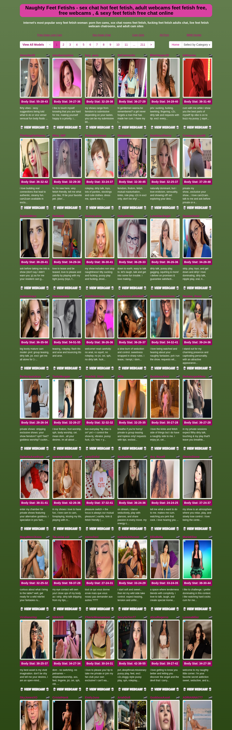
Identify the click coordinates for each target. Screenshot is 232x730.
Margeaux (124, 118)
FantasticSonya (95, 118)
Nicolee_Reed (192, 244)
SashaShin (124, 370)
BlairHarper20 (159, 55)
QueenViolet (191, 181)
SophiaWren (28, 181)
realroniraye (28, 244)
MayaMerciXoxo (31, 433)
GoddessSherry (160, 118)
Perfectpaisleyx (30, 307)
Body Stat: (34, 84)
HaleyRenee (125, 181)
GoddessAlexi (159, 307)
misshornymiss (62, 55)
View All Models (33, 44)
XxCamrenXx (126, 55)
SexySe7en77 (126, 496)
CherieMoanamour (97, 496)
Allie (120, 307)
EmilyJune (92, 559)
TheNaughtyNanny (32, 118)
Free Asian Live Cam (49, 34)
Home (175, 44)
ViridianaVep (28, 496)
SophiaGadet (28, 622)
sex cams (185, 706)
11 (126, 44)
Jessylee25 (27, 55)
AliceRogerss (159, 496)
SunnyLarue (93, 181)
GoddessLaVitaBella (131, 244)
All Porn (164, 34)
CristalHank (60, 559)
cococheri (91, 433)
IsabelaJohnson (128, 433)
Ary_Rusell (157, 370)
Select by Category (197, 44)
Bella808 (58, 181)
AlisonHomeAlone (162, 244)
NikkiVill (57, 496)
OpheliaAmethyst (31, 370)
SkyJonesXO (28, 559)
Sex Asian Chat (101, 34)
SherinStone (191, 370)
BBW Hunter (194, 34)
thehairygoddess (194, 307)
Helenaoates (60, 244)
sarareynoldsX (62, 370)
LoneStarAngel (160, 181)
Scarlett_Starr (94, 307)
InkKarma (189, 55)
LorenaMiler (191, 496)
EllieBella (156, 433)
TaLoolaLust (60, 433)
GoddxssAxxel (160, 559)
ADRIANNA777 (193, 559)
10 (117, 44)
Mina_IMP (59, 118)
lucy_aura (91, 55)
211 (142, 44)
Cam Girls (138, 34)
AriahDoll (123, 559)
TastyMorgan (61, 307)
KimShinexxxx (95, 244)
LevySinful (92, 370)
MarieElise (190, 433)
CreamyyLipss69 (194, 118)
